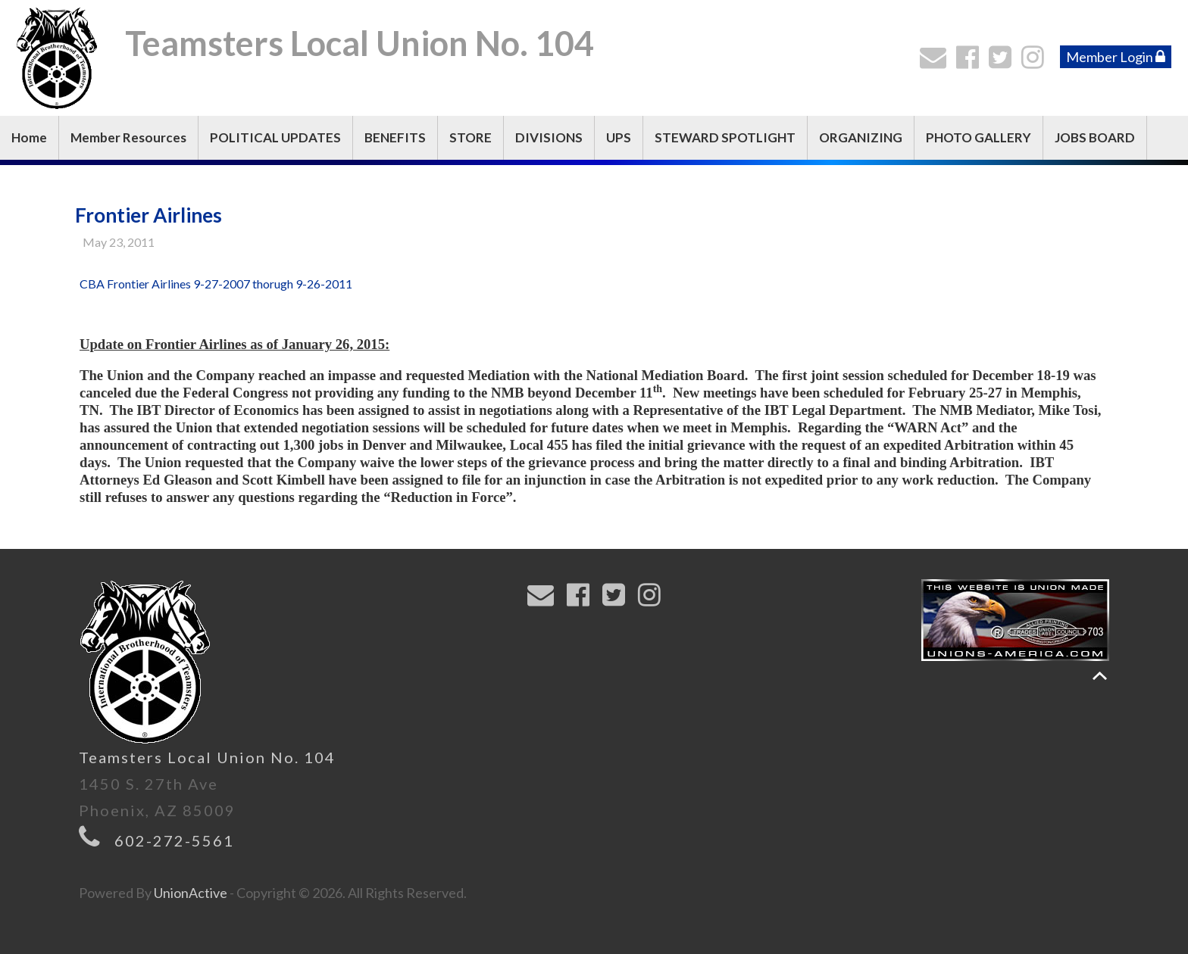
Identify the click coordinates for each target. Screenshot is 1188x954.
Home (29, 137)
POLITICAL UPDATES (275, 137)
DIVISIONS (549, 137)
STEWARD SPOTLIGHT (725, 137)
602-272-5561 (174, 840)
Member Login (1115, 56)
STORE (470, 137)
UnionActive (190, 892)
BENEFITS (395, 137)
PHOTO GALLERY (978, 137)
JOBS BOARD (1095, 137)
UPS (618, 137)
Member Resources (128, 137)
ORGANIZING (860, 137)
